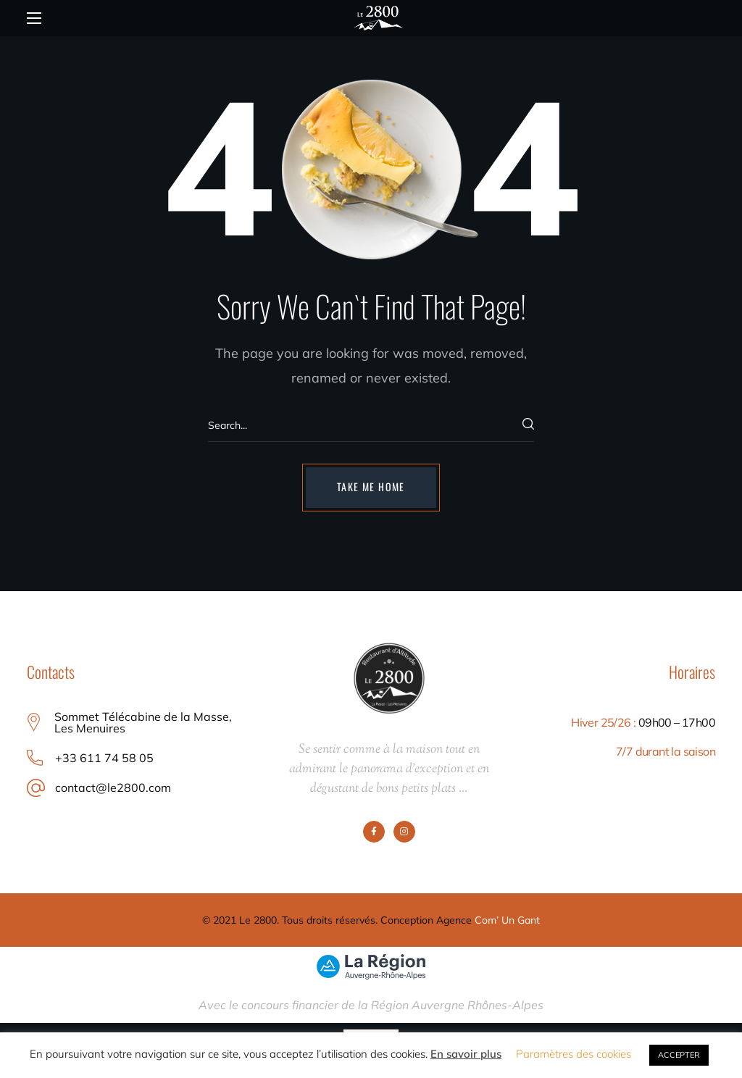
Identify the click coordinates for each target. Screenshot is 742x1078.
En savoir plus (465, 1054)
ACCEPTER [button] (679, 1055)
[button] (371, 487)
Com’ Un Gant (507, 920)
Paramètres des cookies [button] (573, 1054)
